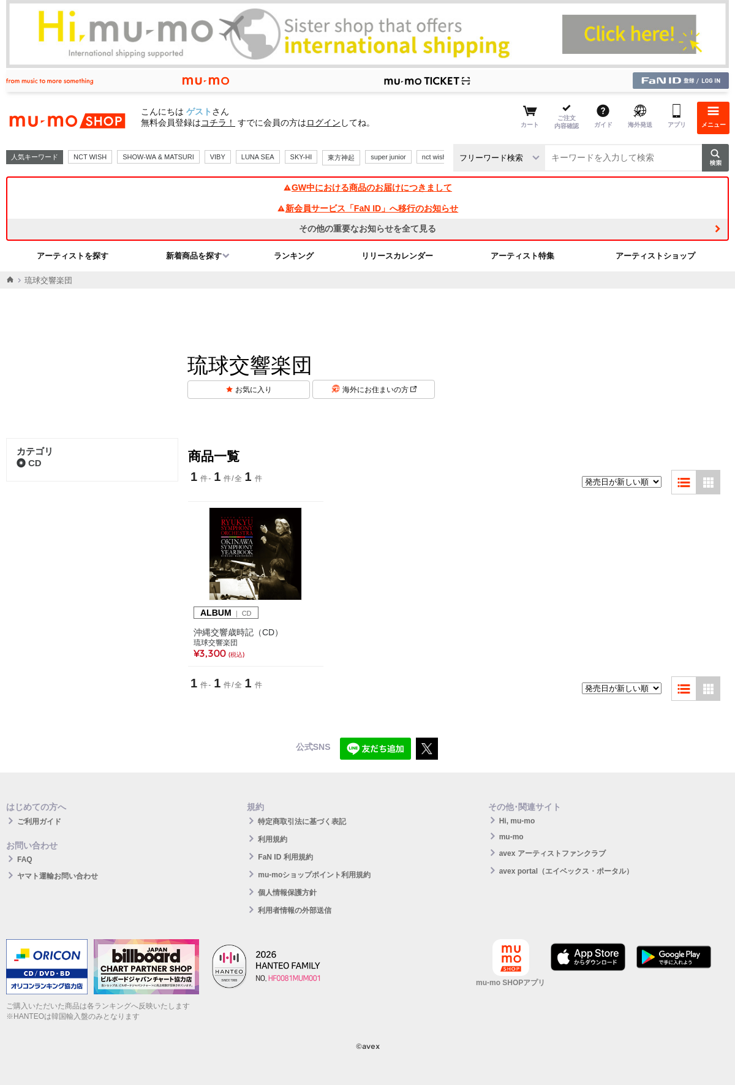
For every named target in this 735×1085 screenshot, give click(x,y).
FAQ (24, 859)
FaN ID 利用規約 (285, 857)
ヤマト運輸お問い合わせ (57, 876)
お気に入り (253, 389)
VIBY (217, 157)
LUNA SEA (257, 157)
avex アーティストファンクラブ (552, 853)
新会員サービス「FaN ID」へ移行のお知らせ (367, 208)
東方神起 (341, 157)
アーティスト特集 (522, 255)
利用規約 (272, 839)
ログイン (323, 122)
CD (29, 463)
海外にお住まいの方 (379, 389)
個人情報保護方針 (287, 892)
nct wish (434, 157)
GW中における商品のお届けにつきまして (367, 187)
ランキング (294, 255)
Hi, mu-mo (517, 821)
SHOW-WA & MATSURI (158, 157)
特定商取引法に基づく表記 (302, 821)
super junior (388, 157)
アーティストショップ (655, 255)
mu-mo (511, 837)
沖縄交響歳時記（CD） (238, 632)
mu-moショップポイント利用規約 (314, 875)
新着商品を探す (194, 255)
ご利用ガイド (39, 821)
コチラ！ (218, 122)
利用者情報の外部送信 (294, 910)
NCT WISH (90, 157)
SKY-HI (301, 157)
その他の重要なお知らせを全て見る (367, 228)
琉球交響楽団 (216, 642)
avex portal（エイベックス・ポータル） (566, 871)
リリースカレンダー (397, 255)
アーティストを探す (72, 255)
